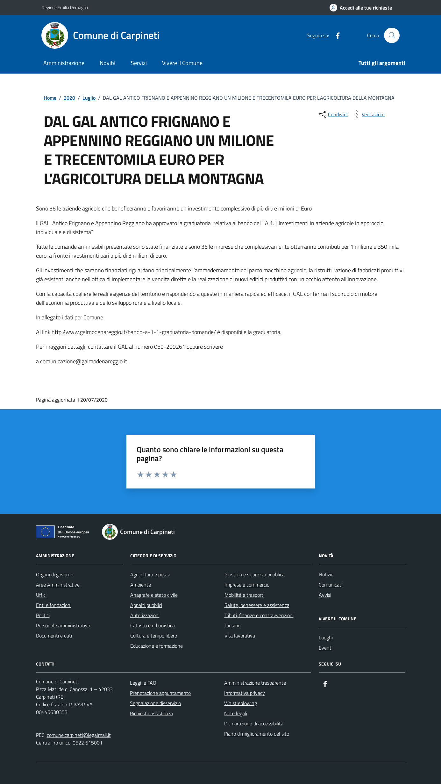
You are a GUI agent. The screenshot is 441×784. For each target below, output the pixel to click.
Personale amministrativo (63, 625)
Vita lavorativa (239, 635)
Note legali (235, 713)
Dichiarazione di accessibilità (253, 723)
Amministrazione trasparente (255, 683)
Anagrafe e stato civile (154, 595)
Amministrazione (63, 63)
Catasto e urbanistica (152, 625)
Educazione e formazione (156, 646)
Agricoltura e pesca (150, 574)
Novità (108, 63)
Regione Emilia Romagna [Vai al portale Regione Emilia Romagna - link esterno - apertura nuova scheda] (65, 7)
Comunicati (330, 584)
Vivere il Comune (182, 63)
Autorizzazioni (145, 615)
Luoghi (326, 637)
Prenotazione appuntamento (160, 693)
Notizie (326, 574)
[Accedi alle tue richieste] (361, 7)
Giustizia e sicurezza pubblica (254, 574)
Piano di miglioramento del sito (256, 734)
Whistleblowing (240, 703)
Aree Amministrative (58, 584)
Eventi (325, 648)
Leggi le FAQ (143, 683)
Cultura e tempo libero (153, 635)
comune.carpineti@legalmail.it (79, 735)
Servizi (139, 63)
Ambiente (140, 584)
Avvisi (325, 595)
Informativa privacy (244, 693)
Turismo (232, 625)
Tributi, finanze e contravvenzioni (259, 615)
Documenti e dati (54, 635)
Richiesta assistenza (151, 713)
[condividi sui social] (333, 114)
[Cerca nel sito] (391, 35)
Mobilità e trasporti (244, 595)
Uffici (41, 595)
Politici (43, 615)
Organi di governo (54, 574)
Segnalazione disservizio (155, 703)
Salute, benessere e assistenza (256, 605)
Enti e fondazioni (53, 605)
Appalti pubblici (146, 605)
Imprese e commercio (246, 584)
